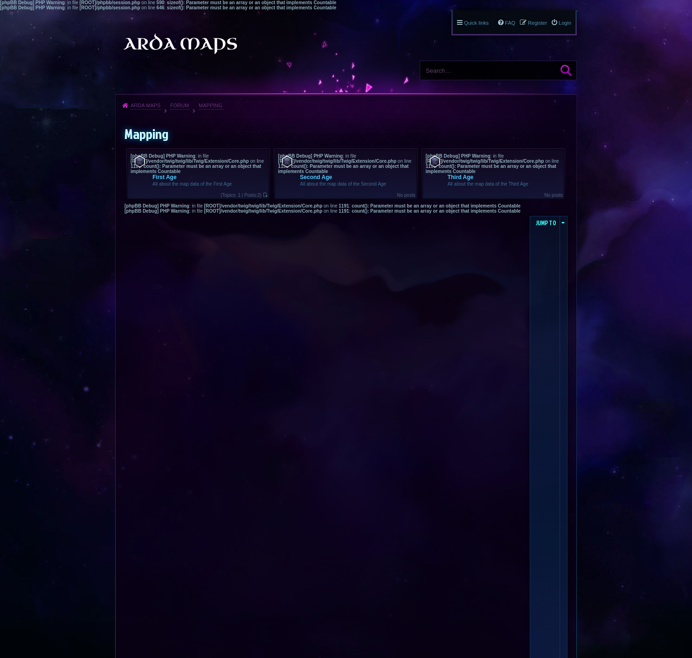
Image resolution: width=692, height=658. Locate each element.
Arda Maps (145, 105)
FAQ (510, 23)
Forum (179, 105)
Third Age (461, 177)
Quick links (476, 23)
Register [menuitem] (537, 23)
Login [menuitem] (565, 23)
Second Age (316, 177)
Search (566, 70)
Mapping (210, 105)
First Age (164, 177)
